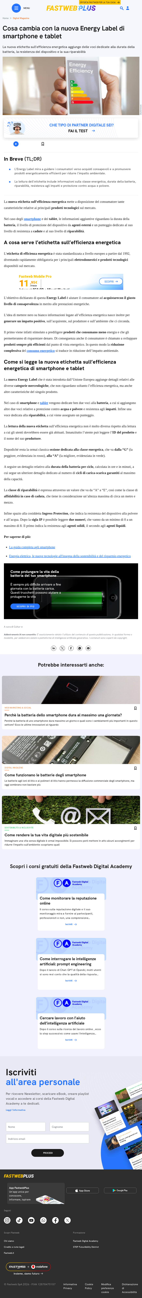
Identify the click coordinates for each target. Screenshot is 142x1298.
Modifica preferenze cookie (107, 1288)
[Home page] (71, 8)
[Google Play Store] (120, 1190)
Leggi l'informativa (15, 1109)
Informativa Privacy (70, 1286)
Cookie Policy (89, 1286)
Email (88, 648)
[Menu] (21, 8)
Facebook (71, 648)
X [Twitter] (62, 648)
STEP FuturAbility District (86, 1246)
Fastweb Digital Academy (85, 1240)
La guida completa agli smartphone (32, 547)
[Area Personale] (127, 8)
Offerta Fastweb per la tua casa (98, 2)
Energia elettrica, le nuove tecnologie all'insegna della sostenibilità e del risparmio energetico (70, 556)
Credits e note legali (14, 1246)
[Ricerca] (122, 8)
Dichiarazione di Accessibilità (130, 1288)
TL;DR (33, 158)
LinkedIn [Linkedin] (53, 648)
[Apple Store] (82, 1190)
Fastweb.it (9, 1252)
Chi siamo (9, 1240)
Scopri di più (25, 606)
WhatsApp (79, 648)
